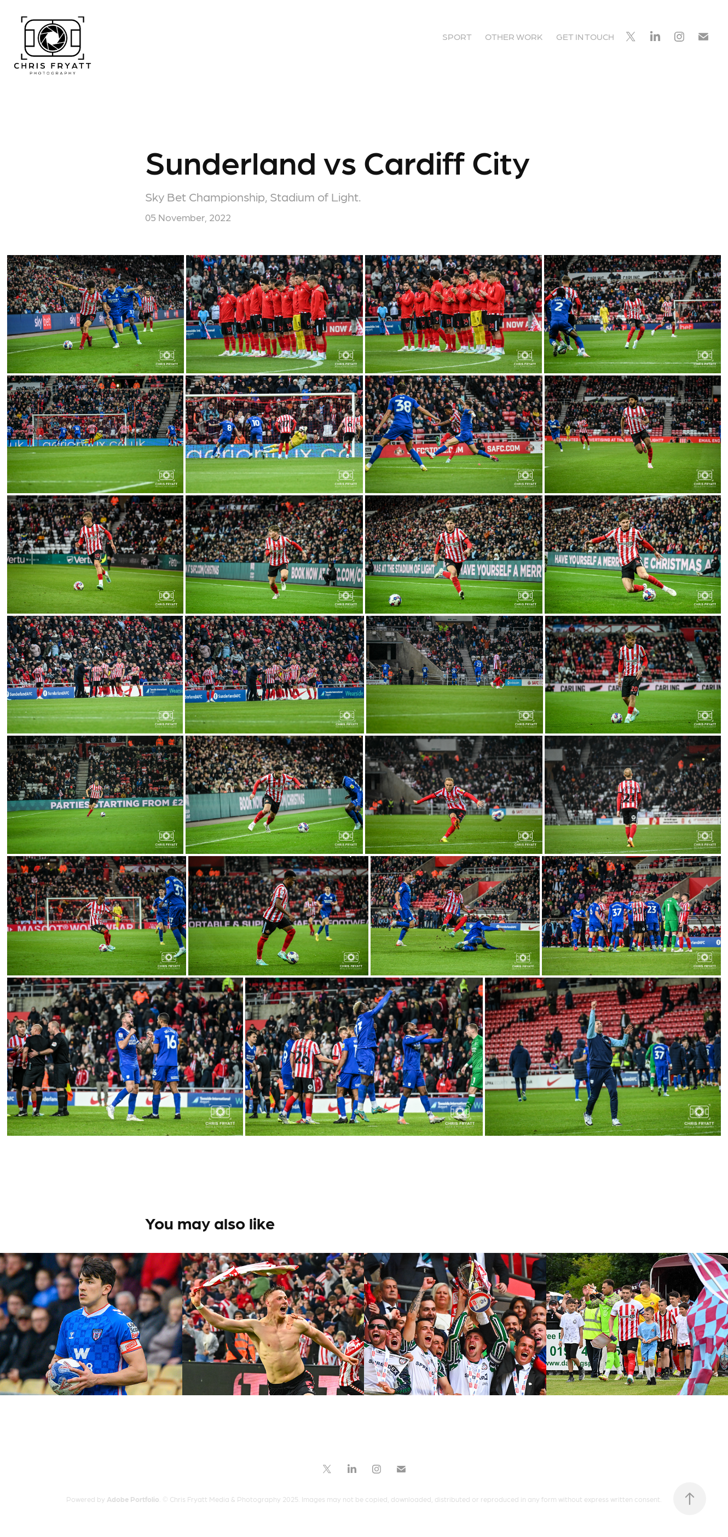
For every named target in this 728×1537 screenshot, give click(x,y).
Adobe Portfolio (133, 1499)
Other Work (513, 36)
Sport (457, 36)
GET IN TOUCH (585, 36)
